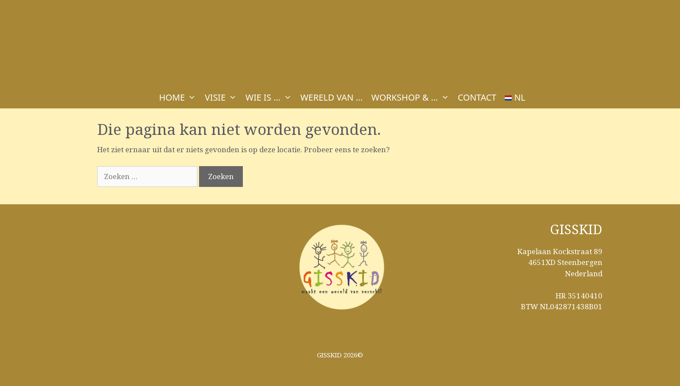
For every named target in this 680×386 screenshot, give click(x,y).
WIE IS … (270, 97)
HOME (180, 97)
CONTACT (477, 97)
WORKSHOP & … (412, 97)
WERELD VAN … (332, 97)
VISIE (223, 97)
